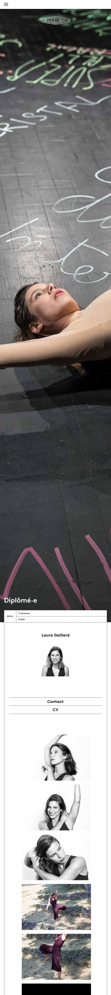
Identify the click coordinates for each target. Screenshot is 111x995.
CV (55, 709)
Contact (55, 701)
